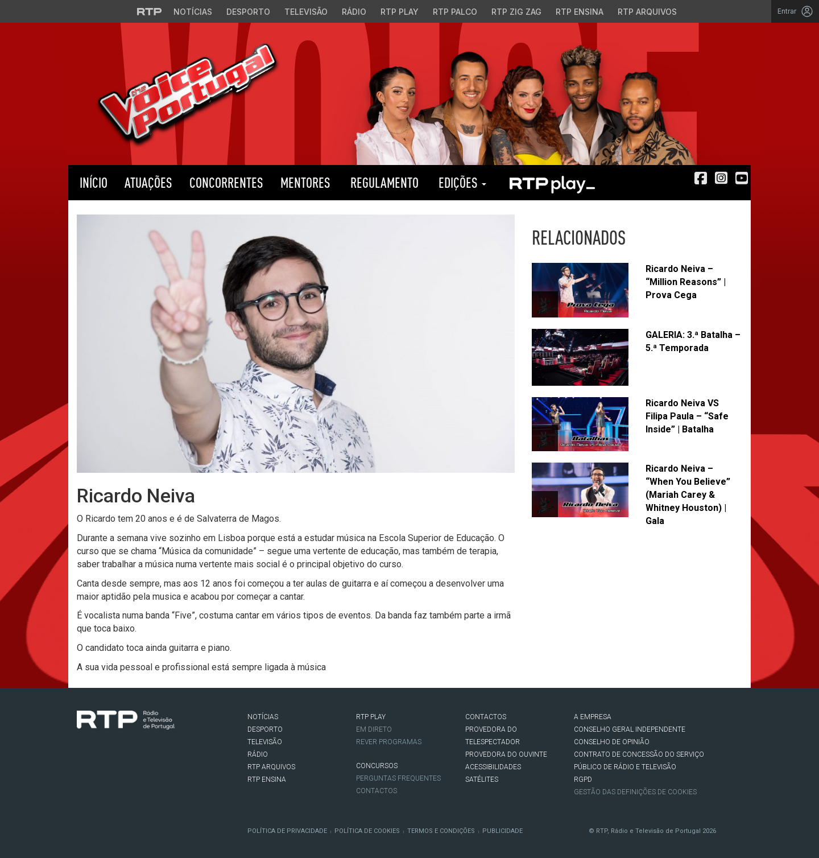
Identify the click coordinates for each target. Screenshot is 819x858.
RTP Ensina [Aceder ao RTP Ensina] (579, 11)
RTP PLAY (552, 182)
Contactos (376, 791)
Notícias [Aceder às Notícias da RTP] (192, 11)
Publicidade (502, 831)
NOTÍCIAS (262, 717)
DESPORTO (265, 729)
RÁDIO (257, 754)
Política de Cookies (367, 831)
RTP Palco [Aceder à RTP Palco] (455, 11)
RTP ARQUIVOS (271, 767)
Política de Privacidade (287, 831)
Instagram (117, 752)
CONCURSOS (377, 766)
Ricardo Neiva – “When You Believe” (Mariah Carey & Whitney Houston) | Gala (688, 494)
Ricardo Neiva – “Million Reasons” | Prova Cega (686, 281)
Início (92, 182)
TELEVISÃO (264, 742)
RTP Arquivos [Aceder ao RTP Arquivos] (647, 11)
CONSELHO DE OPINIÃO (612, 742)
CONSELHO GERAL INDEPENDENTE (629, 729)
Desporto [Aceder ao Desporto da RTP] (248, 11)
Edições (461, 182)
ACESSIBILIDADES (493, 767)
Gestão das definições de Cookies (635, 792)
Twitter (100, 752)
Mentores (305, 182)
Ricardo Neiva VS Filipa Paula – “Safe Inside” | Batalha (687, 416)
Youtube (134, 752)
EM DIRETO (374, 729)
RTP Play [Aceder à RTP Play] (399, 11)
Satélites (481, 779)
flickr (151, 752)
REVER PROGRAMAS (388, 742)
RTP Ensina (266, 779)
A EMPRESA (592, 717)
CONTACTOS (485, 717)
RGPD (583, 779)
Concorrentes (226, 182)
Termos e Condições (441, 831)
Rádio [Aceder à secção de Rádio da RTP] (354, 11)
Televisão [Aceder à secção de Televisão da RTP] (306, 11)
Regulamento (383, 182)
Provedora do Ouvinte (506, 754)
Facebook (83, 752)
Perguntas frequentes (398, 778)
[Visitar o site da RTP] (149, 11)
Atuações (148, 182)
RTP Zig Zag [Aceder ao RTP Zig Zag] (516, 11)
